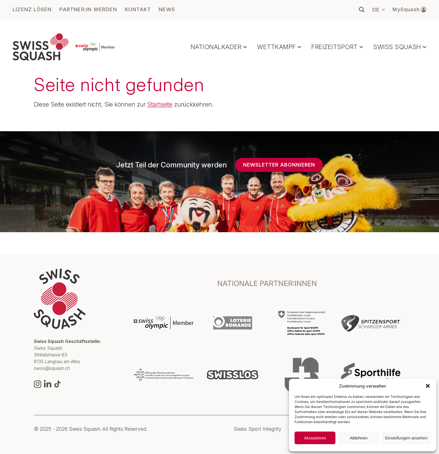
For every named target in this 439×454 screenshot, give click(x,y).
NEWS (167, 9)
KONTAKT (138, 9)
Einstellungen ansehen (406, 437)
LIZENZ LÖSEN (32, 9)
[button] (428, 386)
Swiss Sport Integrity (257, 429)
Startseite (159, 104)
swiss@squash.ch (52, 368)
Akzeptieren (315, 437)
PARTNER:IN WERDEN (88, 9)
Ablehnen (358, 437)
